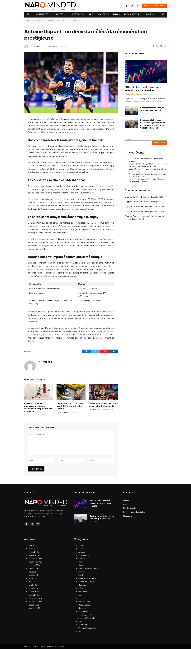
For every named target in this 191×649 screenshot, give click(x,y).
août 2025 (33, 572)
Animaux (81, 548)
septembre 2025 (36, 568)
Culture (81, 565)
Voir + (149, 14)
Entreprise (82, 572)
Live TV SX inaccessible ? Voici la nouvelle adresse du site (103, 404)
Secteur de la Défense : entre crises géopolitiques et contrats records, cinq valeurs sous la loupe (152, 124)
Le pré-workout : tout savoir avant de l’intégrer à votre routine (71, 406)
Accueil (126, 500)
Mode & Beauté (84, 605)
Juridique (82, 598)
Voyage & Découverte (87, 628)
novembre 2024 (35, 601)
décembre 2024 (35, 598)
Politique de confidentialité (134, 512)
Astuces (81, 552)
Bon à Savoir (132, 14)
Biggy (127, 197)
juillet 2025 (33, 575)
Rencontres (83, 611)
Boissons (82, 558)
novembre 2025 (35, 562)
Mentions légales (130, 508)
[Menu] (28, 14)
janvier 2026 (34, 555)
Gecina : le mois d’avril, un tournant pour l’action (152, 108)
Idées (80, 588)
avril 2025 (33, 585)
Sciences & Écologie (86, 618)
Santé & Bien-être (85, 615)
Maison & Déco (84, 601)
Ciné (80, 562)
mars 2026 (33, 548)
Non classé (82, 608)
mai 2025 (33, 582)
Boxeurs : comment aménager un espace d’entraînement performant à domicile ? (38, 407)
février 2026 (34, 552)
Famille (81, 575)
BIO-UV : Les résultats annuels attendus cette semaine (143, 88)
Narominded (37, 46)
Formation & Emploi (86, 582)
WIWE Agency (60, 646)
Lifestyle (76, 14)
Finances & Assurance (133, 94)
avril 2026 (33, 545)
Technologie (83, 625)
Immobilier (82, 591)
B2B (115, 14)
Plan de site (127, 516)
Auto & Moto (83, 555)
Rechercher (129, 139)
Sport (80, 621)
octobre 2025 (34, 565)
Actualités (43, 14)
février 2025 (34, 591)
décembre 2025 (35, 558)
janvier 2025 (34, 595)
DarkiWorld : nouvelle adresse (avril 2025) (149, 197)
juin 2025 (32, 578)
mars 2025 (33, 588)
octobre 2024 (34, 605)
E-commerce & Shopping (88, 568)
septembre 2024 (36, 608)
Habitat (59, 14)
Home (29, 20)
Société (102, 14)
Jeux (80, 595)
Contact (126, 504)
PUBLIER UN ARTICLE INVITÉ (154, 6)
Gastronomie (83, 585)
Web (90, 14)
